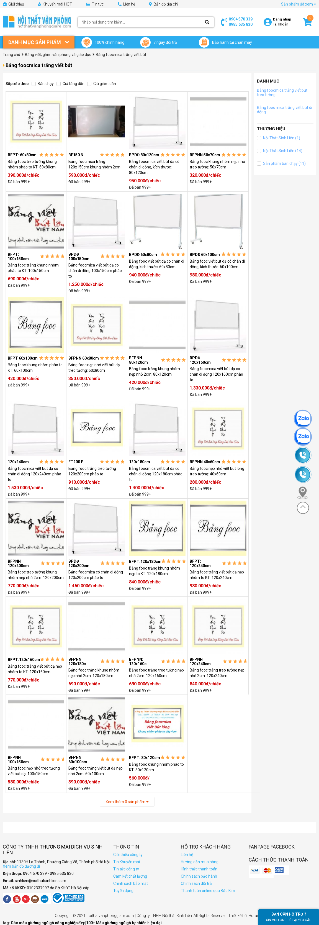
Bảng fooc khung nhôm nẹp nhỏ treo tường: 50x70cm (217, 164)
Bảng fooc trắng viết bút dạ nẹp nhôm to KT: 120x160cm (35, 669)
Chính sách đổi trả (196, 883)
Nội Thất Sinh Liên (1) (278, 138)
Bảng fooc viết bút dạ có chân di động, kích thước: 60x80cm (156, 264)
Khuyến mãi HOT (55, 4)
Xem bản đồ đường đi (21, 866)
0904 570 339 (241, 19)
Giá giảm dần (101, 83)
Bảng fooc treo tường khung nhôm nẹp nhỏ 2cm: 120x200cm (36, 575)
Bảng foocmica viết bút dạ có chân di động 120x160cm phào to (216, 374)
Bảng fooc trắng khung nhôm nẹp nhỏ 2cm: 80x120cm (154, 371)
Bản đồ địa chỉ (163, 4)
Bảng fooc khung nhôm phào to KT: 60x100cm (35, 368)
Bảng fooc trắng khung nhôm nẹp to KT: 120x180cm (154, 571)
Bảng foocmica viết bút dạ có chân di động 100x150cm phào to (95, 270)
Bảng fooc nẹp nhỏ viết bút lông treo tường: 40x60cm (217, 471)
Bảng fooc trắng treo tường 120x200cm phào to (92, 471)
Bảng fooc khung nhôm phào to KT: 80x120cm (156, 767)
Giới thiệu (13, 4)
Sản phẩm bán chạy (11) (281, 163)
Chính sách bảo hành (199, 876)
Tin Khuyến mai (126, 862)
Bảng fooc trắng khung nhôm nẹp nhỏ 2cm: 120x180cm (93, 673)
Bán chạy (43, 83)
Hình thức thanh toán (199, 869)
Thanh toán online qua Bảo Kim (208, 890)
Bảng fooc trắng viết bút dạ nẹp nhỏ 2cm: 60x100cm (95, 771)
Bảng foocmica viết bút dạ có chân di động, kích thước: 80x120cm (154, 167)
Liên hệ (126, 4)
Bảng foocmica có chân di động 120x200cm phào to (95, 575)
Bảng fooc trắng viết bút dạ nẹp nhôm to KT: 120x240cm (217, 575)
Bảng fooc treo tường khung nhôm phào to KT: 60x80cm (32, 164)
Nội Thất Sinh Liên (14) (279, 150)
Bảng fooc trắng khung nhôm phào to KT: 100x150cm (33, 268)
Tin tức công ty (126, 869)
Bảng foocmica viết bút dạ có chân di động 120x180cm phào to (155, 474)
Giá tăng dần (70, 83)
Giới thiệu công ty (128, 854)
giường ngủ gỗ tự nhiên (126, 923)
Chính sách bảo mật (130, 883)
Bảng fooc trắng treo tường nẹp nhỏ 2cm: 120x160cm (156, 673)
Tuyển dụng (123, 890)
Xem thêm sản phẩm (127, 802)
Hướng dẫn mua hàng (199, 862)
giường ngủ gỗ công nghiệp (53, 923)
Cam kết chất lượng (130, 876)
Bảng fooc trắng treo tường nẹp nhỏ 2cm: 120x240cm (217, 673)
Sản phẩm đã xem (298, 4)
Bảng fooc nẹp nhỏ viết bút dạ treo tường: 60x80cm (94, 368)
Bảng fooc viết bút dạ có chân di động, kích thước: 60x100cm (217, 264)
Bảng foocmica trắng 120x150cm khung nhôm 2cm (94, 164)
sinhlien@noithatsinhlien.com (40, 880)
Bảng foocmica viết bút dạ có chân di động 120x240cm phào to (34, 474)
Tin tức (95, 4)
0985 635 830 (241, 24)
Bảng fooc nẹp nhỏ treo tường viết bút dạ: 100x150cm (34, 771)
